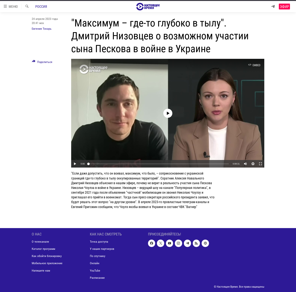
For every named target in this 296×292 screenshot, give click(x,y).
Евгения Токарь (42, 28)
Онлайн (94, 263)
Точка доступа (99, 241)
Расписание (97, 277)
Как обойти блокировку (47, 256)
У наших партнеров (102, 249)
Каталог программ (43, 249)
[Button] (42, 62)
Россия (41, 7)
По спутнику (97, 256)
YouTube (95, 270)
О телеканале (40, 241)
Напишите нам (41, 270)
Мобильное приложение (47, 263)
